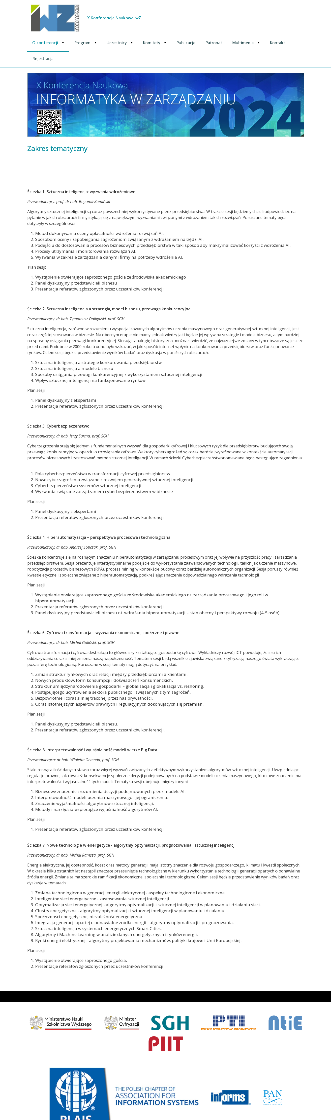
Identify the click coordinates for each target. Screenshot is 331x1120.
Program (82, 42)
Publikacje (185, 42)
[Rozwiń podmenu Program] (95, 43)
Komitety (151, 42)
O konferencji (45, 42)
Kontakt (277, 42)
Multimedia (243, 42)
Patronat (213, 42)
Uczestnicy (117, 42)
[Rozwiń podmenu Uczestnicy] (131, 43)
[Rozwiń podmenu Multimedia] (258, 43)
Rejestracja (43, 58)
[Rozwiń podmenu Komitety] (165, 43)
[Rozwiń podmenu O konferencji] (63, 43)
